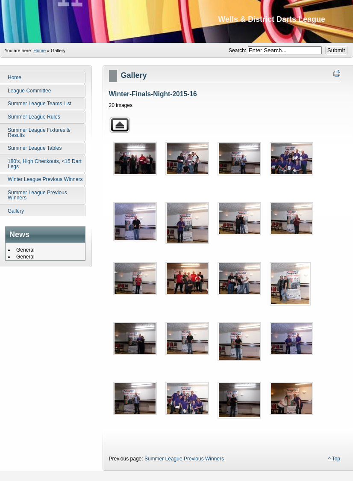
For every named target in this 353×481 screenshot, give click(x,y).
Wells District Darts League (176, 21)
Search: (238, 50)
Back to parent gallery (119, 124)
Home (39, 50)
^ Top (334, 459)
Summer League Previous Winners (184, 459)
